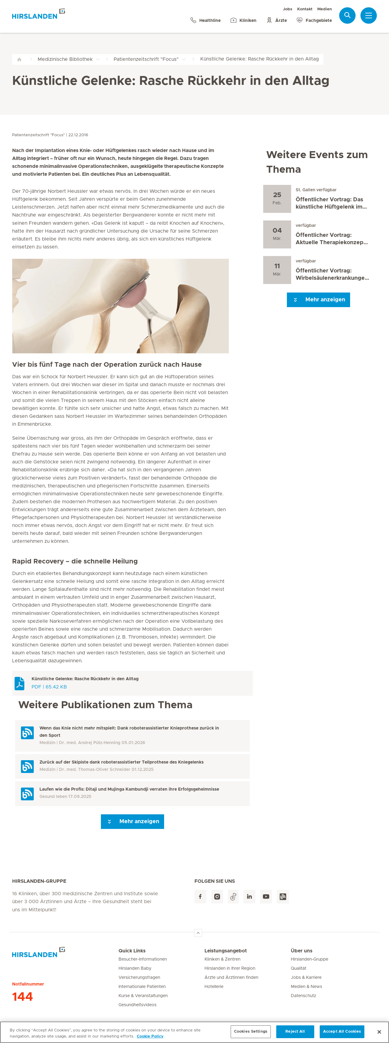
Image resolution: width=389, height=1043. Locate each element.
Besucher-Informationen (143, 959)
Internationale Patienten (142, 987)
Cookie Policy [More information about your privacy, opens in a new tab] (150, 1039)
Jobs (287, 9)
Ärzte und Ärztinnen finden (231, 977)
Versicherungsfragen (139, 977)
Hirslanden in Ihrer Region (230, 968)
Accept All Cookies (342, 1034)
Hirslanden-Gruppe (309, 959)
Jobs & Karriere (306, 977)
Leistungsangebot (226, 950)
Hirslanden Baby (135, 968)
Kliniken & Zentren (222, 959)
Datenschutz (303, 996)
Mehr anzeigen (132, 821)
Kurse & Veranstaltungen (143, 996)
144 (22, 997)
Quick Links (132, 950)
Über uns (301, 950)
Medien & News (306, 987)
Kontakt (304, 9)
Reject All (295, 1034)
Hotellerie (214, 987)
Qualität (298, 968)
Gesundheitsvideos (138, 1005)
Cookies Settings (250, 1034)
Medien (324, 9)
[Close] (379, 1034)
